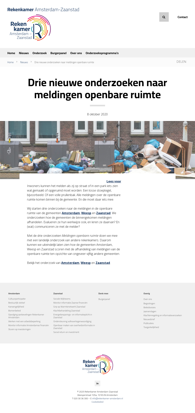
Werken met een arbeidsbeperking (24, 321)
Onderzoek (39, 53)
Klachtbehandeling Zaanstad (66, 310)
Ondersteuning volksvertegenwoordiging (72, 321)
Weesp (86, 213)
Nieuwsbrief (149, 319)
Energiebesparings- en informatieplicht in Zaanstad (72, 316)
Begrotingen (149, 303)
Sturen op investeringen (19, 329)
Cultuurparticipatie (17, 299)
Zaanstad (103, 213)
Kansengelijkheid (16, 306)
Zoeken (164, 17)
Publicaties (149, 323)
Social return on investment (66, 332)
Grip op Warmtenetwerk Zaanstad (69, 306)
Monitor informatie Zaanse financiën (70, 302)
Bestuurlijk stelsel (16, 302)
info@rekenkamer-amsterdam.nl (107, 398)
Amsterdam (71, 213)
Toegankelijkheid (151, 327)
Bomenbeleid (14, 310)
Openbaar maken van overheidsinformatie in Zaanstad (74, 326)
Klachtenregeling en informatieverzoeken (163, 315)
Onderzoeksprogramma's (102, 53)
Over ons (76, 53)
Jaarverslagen (150, 311)
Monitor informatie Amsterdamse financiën (28, 325)
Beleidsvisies (150, 307)
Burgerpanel (58, 53)
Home (11, 53)
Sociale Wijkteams (61, 299)
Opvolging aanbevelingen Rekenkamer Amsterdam (26, 316)
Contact (183, 17)
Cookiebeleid (98, 402)
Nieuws (24, 53)
